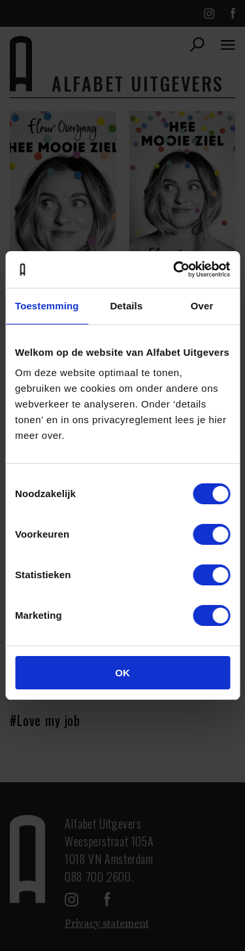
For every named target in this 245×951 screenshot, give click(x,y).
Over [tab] (202, 305)
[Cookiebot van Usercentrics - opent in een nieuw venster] (174, 269)
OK (122, 672)
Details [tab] (126, 305)
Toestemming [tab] (47, 305)
